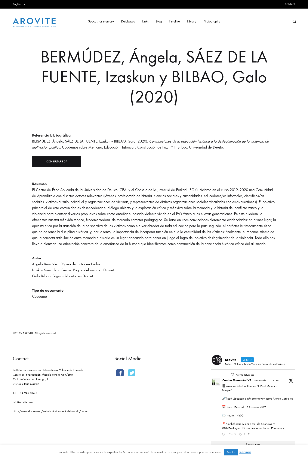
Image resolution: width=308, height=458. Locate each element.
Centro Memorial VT (236, 380)
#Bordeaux (277, 428)
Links (145, 21)
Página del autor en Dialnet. (81, 264)
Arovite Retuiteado (245, 374)
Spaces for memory (101, 21)
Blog (159, 21)
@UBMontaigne (231, 428)
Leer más (245, 452)
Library (191, 21)
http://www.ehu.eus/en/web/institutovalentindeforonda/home (50, 411)
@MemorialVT (255, 398)
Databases (128, 21)
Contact (290, 4)
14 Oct (274, 380)
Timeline (174, 21)
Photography (211, 21)
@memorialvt (260, 380)
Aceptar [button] (231, 452)
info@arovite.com (23, 402)
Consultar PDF (56, 161)
